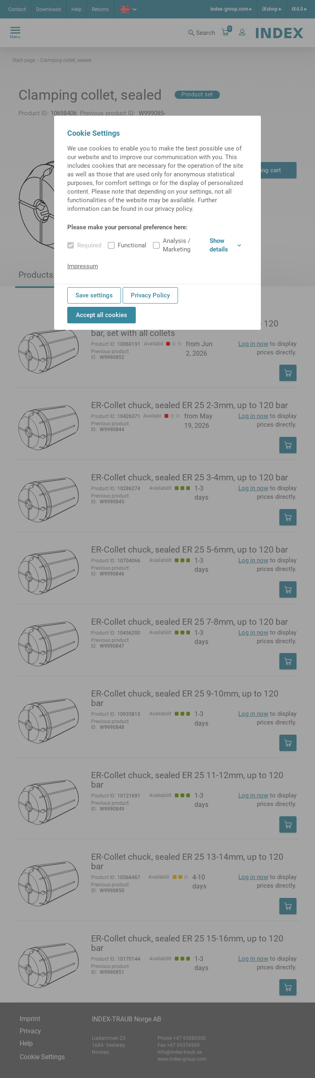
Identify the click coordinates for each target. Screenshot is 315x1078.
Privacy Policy (150, 295)
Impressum (82, 266)
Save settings (94, 295)
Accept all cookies (101, 315)
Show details (225, 245)
